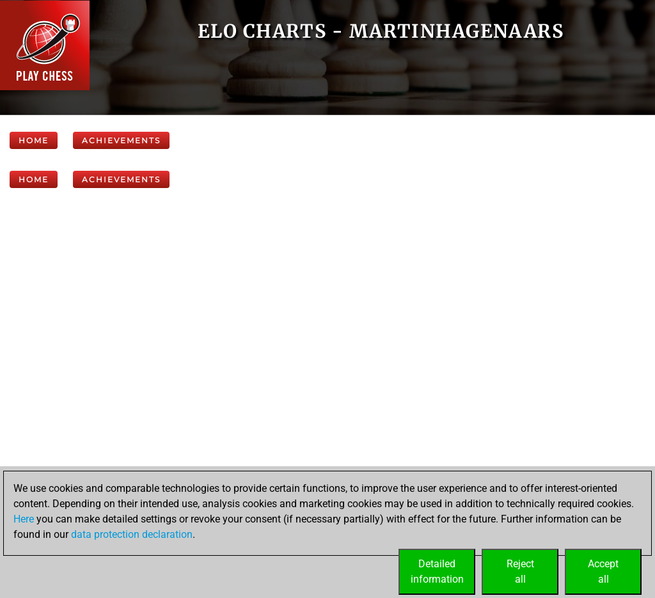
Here (23, 519)
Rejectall (520, 571)
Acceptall (603, 571)
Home (34, 140)
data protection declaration (132, 534)
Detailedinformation (437, 571)
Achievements (121, 140)
